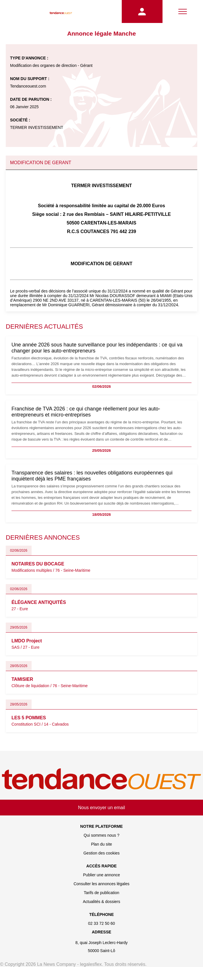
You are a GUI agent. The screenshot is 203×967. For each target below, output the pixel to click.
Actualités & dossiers (101, 901)
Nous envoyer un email (101, 807)
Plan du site (101, 844)
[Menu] (183, 11)
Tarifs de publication (101, 892)
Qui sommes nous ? (101, 835)
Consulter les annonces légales (101, 883)
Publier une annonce (101, 875)
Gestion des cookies (101, 853)
